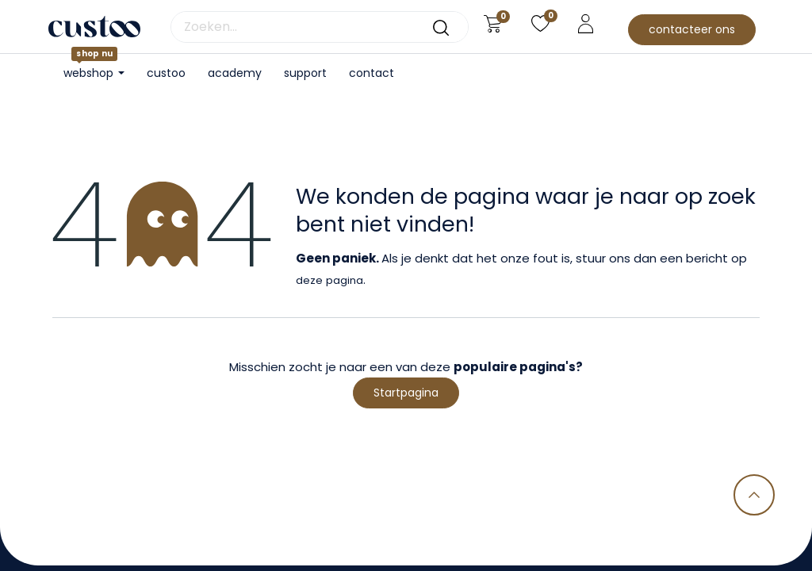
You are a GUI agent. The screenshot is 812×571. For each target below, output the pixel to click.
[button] (754, 494)
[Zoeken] (441, 27)
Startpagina (406, 392)
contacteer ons (692, 29)
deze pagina (329, 280)
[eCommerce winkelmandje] (493, 23)
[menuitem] (166, 73)
